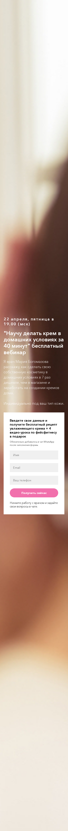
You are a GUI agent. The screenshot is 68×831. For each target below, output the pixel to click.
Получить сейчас (34, 493)
